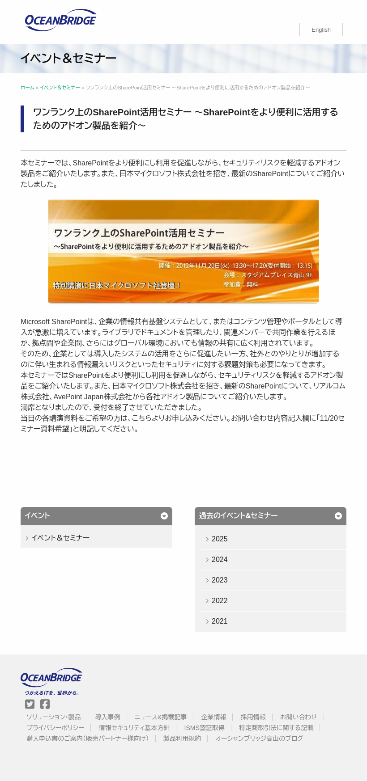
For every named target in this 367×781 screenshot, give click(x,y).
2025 (220, 539)
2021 (220, 621)
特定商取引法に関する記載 (276, 727)
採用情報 (253, 717)
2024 (220, 559)
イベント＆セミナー (60, 538)
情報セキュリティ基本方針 (134, 727)
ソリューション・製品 (53, 717)
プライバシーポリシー (55, 727)
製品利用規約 (182, 738)
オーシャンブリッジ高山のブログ (259, 738)
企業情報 (213, 717)
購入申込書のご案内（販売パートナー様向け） (87, 738)
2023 (220, 580)
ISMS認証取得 (204, 727)
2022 (220, 600)
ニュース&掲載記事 (161, 717)
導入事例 (107, 717)
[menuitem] (321, 29)
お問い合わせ (298, 717)
